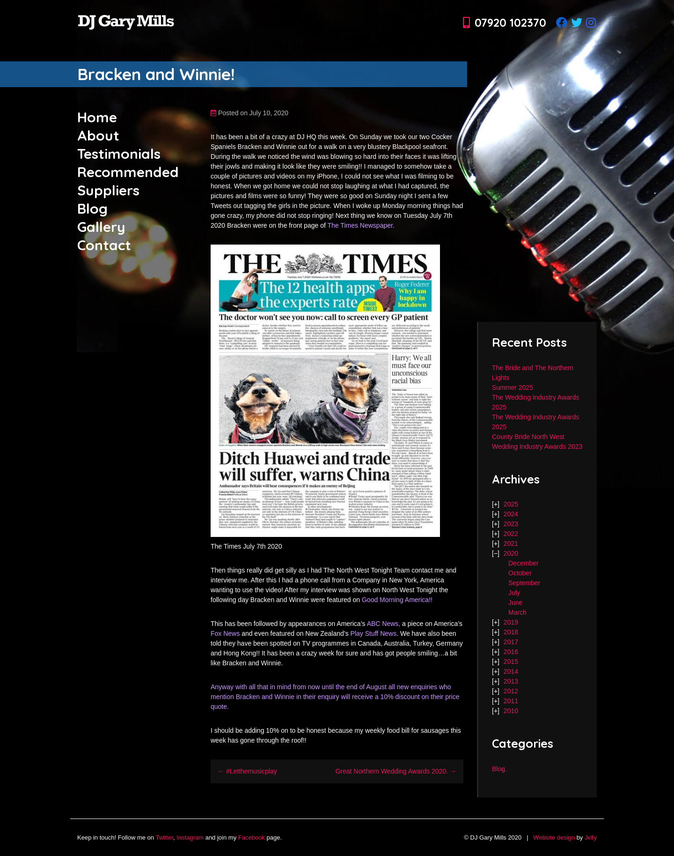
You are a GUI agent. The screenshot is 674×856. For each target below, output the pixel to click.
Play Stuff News (374, 633)
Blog (92, 208)
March (517, 612)
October (520, 573)
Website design (554, 837)
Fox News (225, 633)
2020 (511, 553)
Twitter (164, 837)
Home (97, 117)
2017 (511, 642)
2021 (511, 543)
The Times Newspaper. (361, 225)
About (98, 135)
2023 (511, 524)
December (523, 563)
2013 (511, 681)
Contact (104, 245)
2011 (511, 701)
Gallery (101, 227)
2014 (511, 671)
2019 (511, 622)
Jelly (591, 837)
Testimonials (119, 154)
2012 (511, 691)
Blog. (499, 769)
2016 (511, 651)
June (515, 602)
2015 (511, 661)
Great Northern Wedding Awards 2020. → (395, 771)
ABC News (383, 623)
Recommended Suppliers (128, 181)
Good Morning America (395, 599)
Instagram (190, 837)
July (514, 592)
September (524, 583)
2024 (511, 514)
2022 (511, 533)
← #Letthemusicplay (247, 771)
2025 (511, 504)
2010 (511, 711)
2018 (511, 632)
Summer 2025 (512, 387)
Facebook (251, 837)
